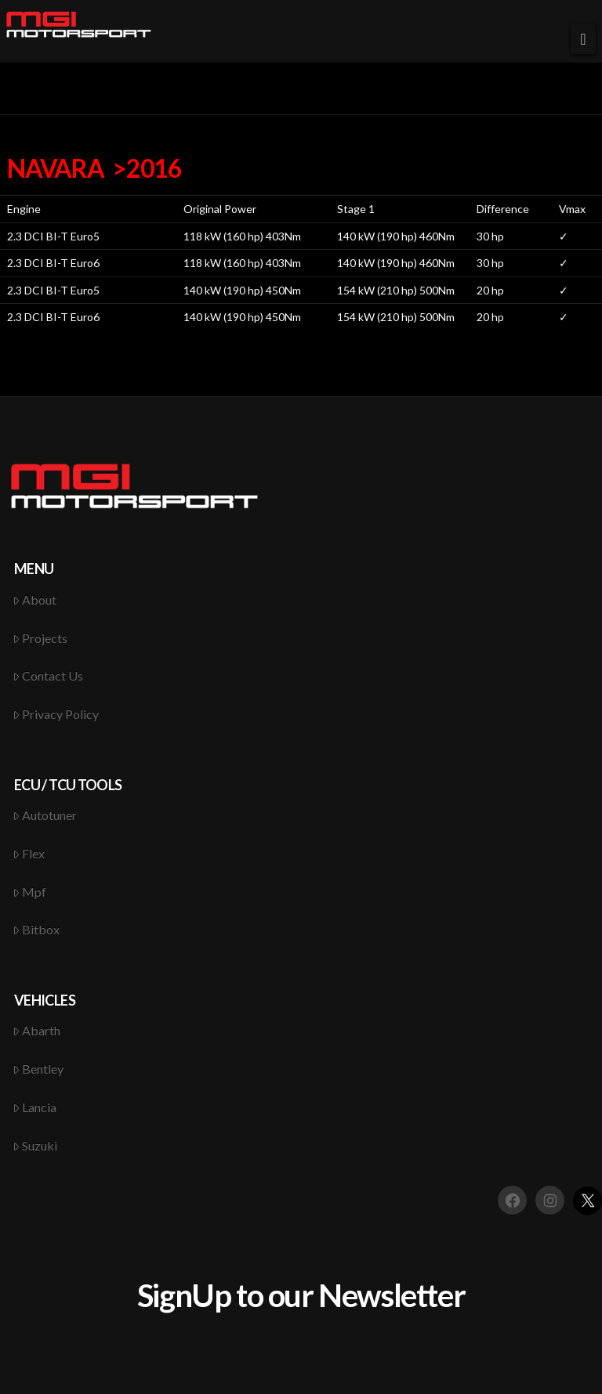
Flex (29, 853)
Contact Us (48, 675)
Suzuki (35, 1145)
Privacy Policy (56, 713)
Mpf (30, 891)
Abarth (37, 1030)
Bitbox (36, 929)
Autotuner (45, 814)
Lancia (35, 1107)
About (35, 599)
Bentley (38, 1068)
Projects (40, 637)
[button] (583, 38)
